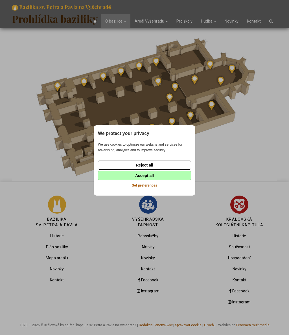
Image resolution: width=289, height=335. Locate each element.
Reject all (144, 165)
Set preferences (144, 185)
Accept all (144, 175)
